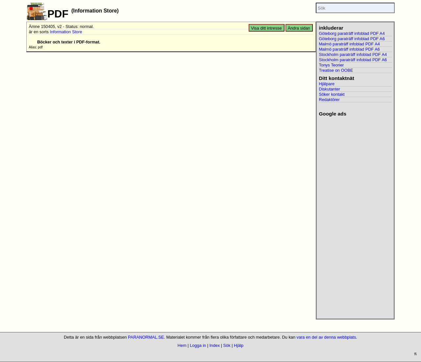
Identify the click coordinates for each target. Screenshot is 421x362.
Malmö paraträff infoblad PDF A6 (349, 49)
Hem (182, 345)
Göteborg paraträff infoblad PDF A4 (351, 33)
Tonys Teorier (331, 65)
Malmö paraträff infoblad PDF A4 (349, 43)
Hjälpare (326, 83)
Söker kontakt (331, 94)
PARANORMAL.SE (146, 337)
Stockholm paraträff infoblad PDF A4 (353, 54)
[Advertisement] (355, 215)
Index (215, 345)
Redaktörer (329, 99)
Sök (227, 345)
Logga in (198, 345)
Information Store (66, 31)
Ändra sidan (299, 28)
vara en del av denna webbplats (326, 337)
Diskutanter (329, 89)
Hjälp (238, 345)
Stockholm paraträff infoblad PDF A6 (353, 59)
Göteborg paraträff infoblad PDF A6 (351, 38)
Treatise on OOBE (336, 70)
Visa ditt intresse (266, 28)
